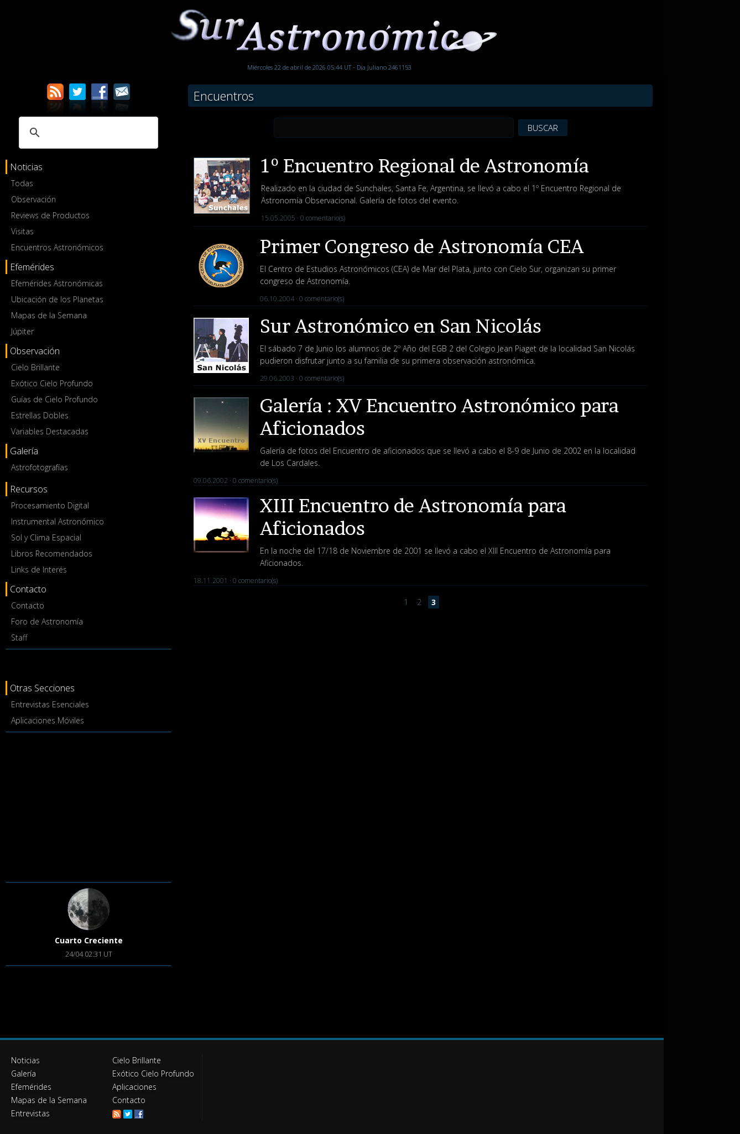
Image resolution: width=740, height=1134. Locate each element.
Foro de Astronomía (47, 621)
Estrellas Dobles (40, 415)
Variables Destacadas (49, 431)
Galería (23, 1073)
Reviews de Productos (50, 215)
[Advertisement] (88, 805)
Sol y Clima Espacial (46, 537)
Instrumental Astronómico (57, 521)
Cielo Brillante (35, 367)
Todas (22, 183)
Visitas (22, 231)
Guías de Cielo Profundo (54, 399)
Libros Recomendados (51, 553)
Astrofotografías (39, 467)
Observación (33, 199)
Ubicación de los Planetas (57, 299)
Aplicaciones (134, 1087)
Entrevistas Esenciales (50, 704)
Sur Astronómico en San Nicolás (400, 325)
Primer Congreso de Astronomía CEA (421, 246)
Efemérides (31, 1087)
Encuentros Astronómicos (57, 247)
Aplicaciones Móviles (47, 720)
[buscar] (86, 132)
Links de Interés (39, 569)
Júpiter (22, 331)
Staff (19, 637)
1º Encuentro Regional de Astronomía (425, 165)
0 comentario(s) (322, 218)
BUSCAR (543, 127)
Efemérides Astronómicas (57, 283)
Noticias (25, 1060)
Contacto (27, 605)
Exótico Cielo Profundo (52, 383)
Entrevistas (30, 1113)
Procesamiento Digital (50, 505)
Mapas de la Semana (49, 315)
